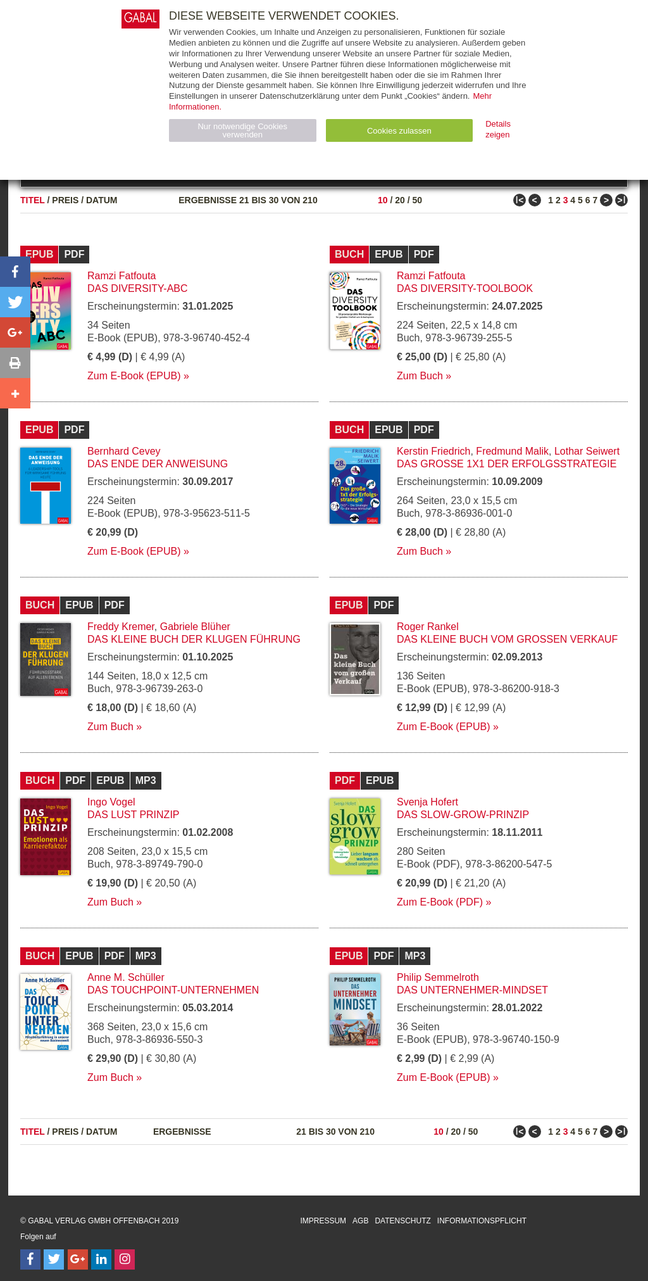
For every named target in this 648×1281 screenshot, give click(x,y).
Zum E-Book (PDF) (440, 902)
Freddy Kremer (120, 626)
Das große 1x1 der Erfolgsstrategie (506, 463)
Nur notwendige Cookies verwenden (242, 130)
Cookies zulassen (399, 131)
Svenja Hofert (427, 802)
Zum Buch (420, 375)
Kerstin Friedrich (433, 451)
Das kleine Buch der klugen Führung (194, 639)
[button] (15, 271)
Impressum (323, 1220)
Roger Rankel (428, 626)
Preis (65, 200)
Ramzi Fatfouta (121, 275)
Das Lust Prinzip (133, 814)
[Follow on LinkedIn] (101, 1259)
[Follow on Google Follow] (78, 1259)
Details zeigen (498, 129)
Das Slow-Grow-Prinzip (463, 814)
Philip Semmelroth (438, 977)
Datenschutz (402, 1220)
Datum (102, 200)
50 (417, 200)
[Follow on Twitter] (54, 1259)
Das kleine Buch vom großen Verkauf (507, 639)
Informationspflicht (481, 1220)
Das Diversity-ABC (137, 288)
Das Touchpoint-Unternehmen (173, 990)
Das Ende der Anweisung (157, 463)
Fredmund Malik (512, 451)
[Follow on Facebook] (30, 1259)
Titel (32, 200)
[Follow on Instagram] (125, 1259)
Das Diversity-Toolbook (465, 288)
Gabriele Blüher (195, 626)
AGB (360, 1220)
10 (383, 200)
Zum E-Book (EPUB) (134, 375)
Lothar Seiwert (587, 451)
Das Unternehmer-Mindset (472, 990)
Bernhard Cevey (124, 451)
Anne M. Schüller (126, 977)
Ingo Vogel (111, 802)
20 (400, 200)
